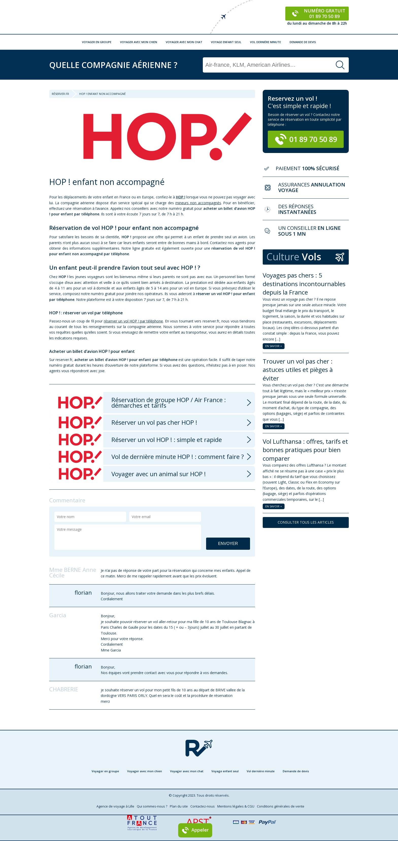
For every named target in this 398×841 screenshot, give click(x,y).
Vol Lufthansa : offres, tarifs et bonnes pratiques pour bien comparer (305, 449)
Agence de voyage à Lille (115, 806)
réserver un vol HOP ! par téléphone (133, 321)
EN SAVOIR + (273, 346)
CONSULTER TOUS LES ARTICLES (306, 522)
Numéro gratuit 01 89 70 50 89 (317, 13)
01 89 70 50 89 (306, 139)
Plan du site (179, 806)
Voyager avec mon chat (184, 42)
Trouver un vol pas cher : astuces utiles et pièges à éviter (298, 369)
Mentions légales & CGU (235, 806)
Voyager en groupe (96, 42)
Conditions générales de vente (280, 806)
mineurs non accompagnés (198, 202)
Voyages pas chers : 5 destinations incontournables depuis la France (304, 283)
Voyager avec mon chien (138, 42)
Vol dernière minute (265, 42)
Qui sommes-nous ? (152, 806)
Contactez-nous (202, 806)
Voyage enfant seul (226, 42)
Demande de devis (303, 42)
